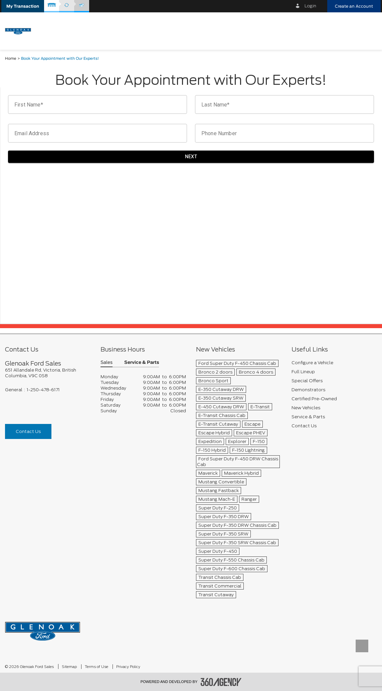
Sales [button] (107, 363)
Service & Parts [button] (141, 363)
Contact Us (28, 431)
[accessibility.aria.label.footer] (221, 682)
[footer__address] (47, 373)
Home (10, 58)
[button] (22, 6)
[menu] (368, 30)
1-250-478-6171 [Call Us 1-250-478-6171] (43, 389)
